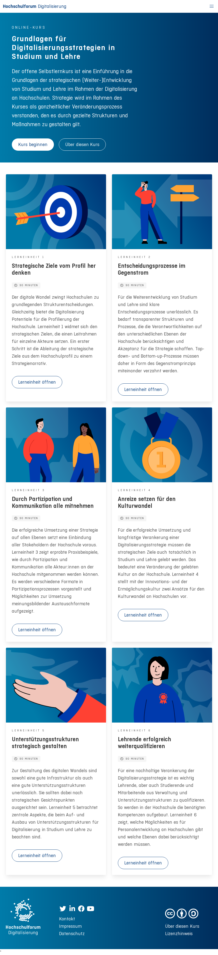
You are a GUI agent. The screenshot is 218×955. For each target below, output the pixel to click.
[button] (211, 6)
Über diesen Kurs (82, 144)
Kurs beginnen (32, 144)
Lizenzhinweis (179, 933)
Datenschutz (72, 933)
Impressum (70, 926)
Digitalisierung (34, 6)
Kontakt (67, 918)
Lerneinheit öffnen (37, 382)
